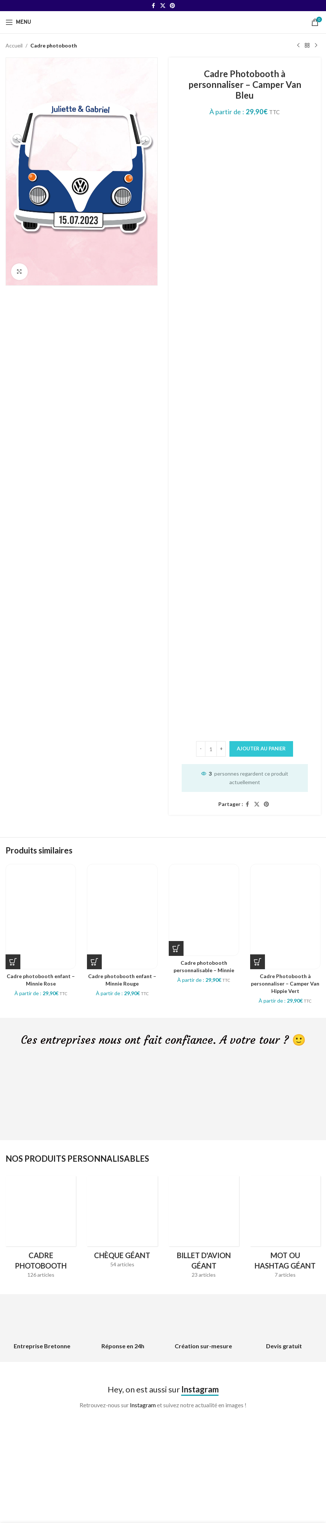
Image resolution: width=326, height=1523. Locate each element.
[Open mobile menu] (18, 22)
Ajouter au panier (261, 748)
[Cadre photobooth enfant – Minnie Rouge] (122, 916)
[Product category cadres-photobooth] (41, 1229)
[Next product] (316, 45)
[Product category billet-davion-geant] (204, 1229)
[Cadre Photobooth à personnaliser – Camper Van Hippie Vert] (285, 916)
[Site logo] (163, 22)
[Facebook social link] (153, 6)
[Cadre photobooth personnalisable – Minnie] (204, 910)
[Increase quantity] (221, 749)
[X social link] (163, 6)
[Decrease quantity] (200, 749)
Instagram (143, 1404)
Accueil (14, 45)
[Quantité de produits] (210, 749)
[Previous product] (298, 45)
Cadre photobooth (53, 45)
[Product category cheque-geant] (122, 1224)
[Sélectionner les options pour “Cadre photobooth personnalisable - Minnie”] (176, 948)
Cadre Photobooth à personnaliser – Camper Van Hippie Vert (285, 983)
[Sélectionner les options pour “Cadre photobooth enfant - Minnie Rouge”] (94, 961)
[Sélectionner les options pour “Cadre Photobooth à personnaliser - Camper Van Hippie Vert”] (257, 961)
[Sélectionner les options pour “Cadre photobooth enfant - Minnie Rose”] (13, 961)
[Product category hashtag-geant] (285, 1229)
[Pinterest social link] (172, 6)
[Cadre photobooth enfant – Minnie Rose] (41, 916)
